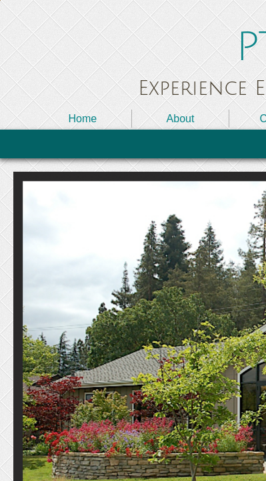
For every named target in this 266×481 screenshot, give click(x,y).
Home (82, 118)
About (181, 118)
